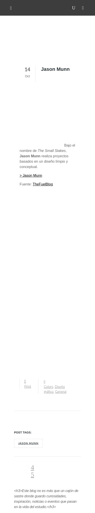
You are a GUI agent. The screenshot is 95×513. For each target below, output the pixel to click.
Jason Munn (28, 443)
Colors (48, 387)
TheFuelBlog (43, 184)
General (60, 391)
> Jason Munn (31, 175)
